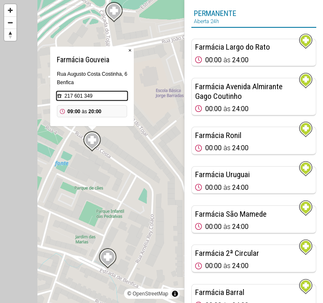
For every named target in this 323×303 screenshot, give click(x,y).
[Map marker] (107, 258)
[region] (92, 151)
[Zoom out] (10, 22)
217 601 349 (78, 96)
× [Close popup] (130, 50)
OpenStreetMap (150, 294)
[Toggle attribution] (175, 294)
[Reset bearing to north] (10, 35)
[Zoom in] (10, 10)
